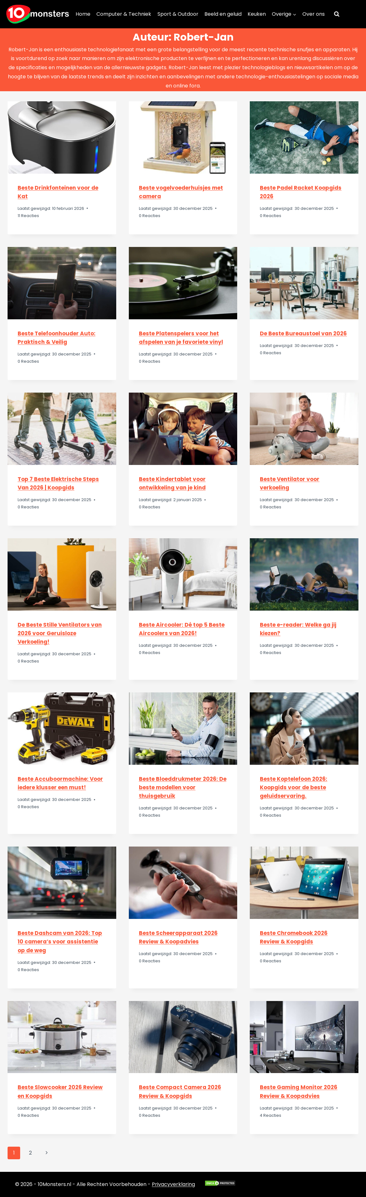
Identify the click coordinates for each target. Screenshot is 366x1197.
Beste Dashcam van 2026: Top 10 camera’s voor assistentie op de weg (60, 941)
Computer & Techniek (123, 14)
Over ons (313, 14)
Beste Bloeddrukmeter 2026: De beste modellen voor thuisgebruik (182, 787)
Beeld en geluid (223, 14)
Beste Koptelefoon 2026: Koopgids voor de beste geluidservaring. (293, 787)
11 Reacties (28, 215)
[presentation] (62, 137)
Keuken (257, 14)
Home (83, 14)
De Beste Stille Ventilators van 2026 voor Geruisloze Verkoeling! (60, 633)
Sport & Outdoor (177, 14)
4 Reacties (270, 1115)
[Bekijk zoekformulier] (336, 14)
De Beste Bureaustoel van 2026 (303, 333)
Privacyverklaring (173, 1184)
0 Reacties (149, 215)
